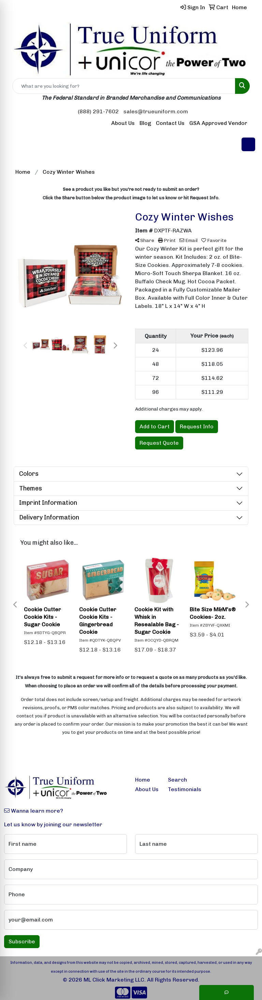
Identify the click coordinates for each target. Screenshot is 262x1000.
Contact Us (170, 123)
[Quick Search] (123, 86)
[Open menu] (248, 144)
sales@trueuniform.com (155, 111)
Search (177, 779)
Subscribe (22, 941)
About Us (123, 123)
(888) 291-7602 (98, 111)
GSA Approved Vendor (218, 123)
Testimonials (180, 789)
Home (142, 779)
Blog (145, 123)
